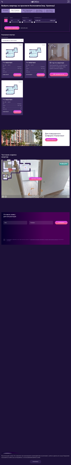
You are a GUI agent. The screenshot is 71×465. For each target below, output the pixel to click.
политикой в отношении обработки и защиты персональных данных (44, 239)
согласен (9, 239)
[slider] (10, 22)
